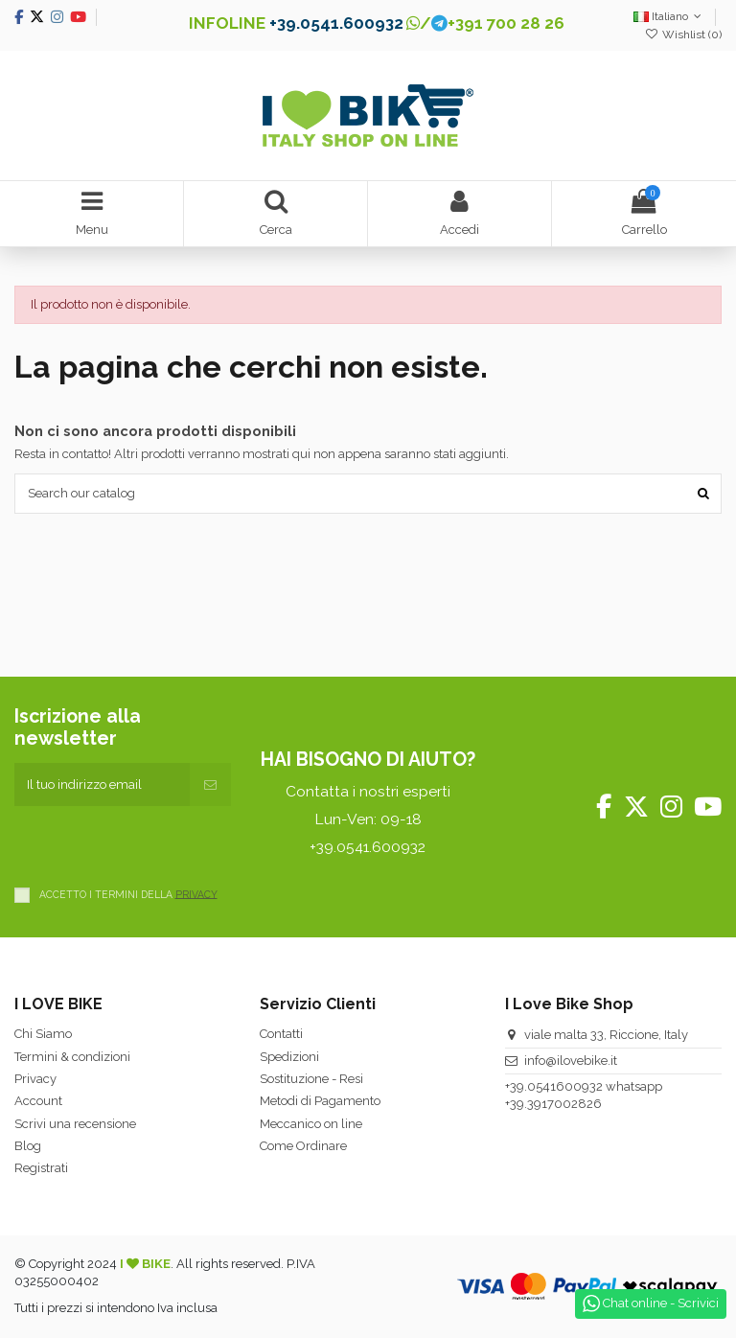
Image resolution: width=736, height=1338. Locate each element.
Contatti (281, 1034)
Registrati (41, 1168)
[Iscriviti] (210, 785)
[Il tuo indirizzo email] (102, 785)
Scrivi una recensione (75, 1124)
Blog (27, 1146)
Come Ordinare (303, 1146)
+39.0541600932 (554, 1086)
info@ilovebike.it (570, 1060)
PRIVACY (196, 893)
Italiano (669, 16)
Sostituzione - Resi (311, 1079)
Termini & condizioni (72, 1057)
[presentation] (160, 843)
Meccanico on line (311, 1124)
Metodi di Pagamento (320, 1101)
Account (38, 1101)
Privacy (35, 1079)
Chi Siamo (43, 1034)
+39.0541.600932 (336, 23)
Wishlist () (683, 34)
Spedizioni (289, 1057)
